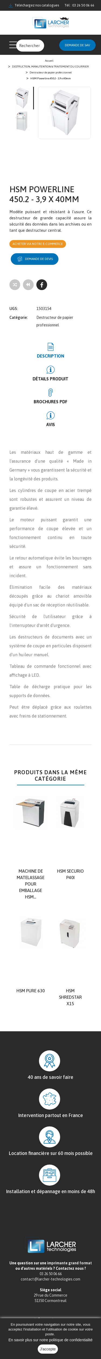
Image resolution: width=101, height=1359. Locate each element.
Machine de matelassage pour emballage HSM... (30, 884)
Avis (50, 424)
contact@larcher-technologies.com (50, 1279)
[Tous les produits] (28, 284)
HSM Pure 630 (30, 990)
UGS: (13, 308)
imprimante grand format (69, 1263)
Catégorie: (18, 317)
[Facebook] (41, 284)
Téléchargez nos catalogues (34, 5)
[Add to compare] (14, 284)
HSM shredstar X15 (70, 997)
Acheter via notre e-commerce (38, 244)
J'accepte (48, 1349)
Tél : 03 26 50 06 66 (79, 5)
